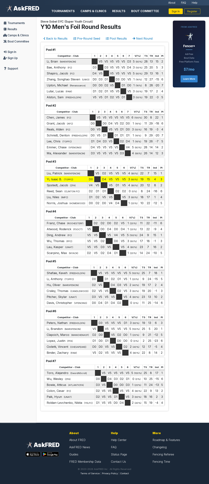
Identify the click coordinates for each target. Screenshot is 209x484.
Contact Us (118, 461)
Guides (73, 454)
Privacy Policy (110, 473)
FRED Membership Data (85, 461)
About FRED (77, 440)
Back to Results (55, 38)
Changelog (160, 447)
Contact (124, 473)
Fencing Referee (163, 454)
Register (192, 11)
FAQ (183, 2)
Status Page (119, 454)
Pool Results (116, 38)
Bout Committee (145, 11)
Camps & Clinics (93, 11)
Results (118, 11)
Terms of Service (90, 473)
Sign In (176, 11)
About (171, 2)
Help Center (118, 440)
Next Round (143, 38)
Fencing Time (161, 461)
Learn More (189, 79)
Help (194, 2)
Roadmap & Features (166, 440)
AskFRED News (79, 447)
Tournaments (63, 11)
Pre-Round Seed (86, 38)
